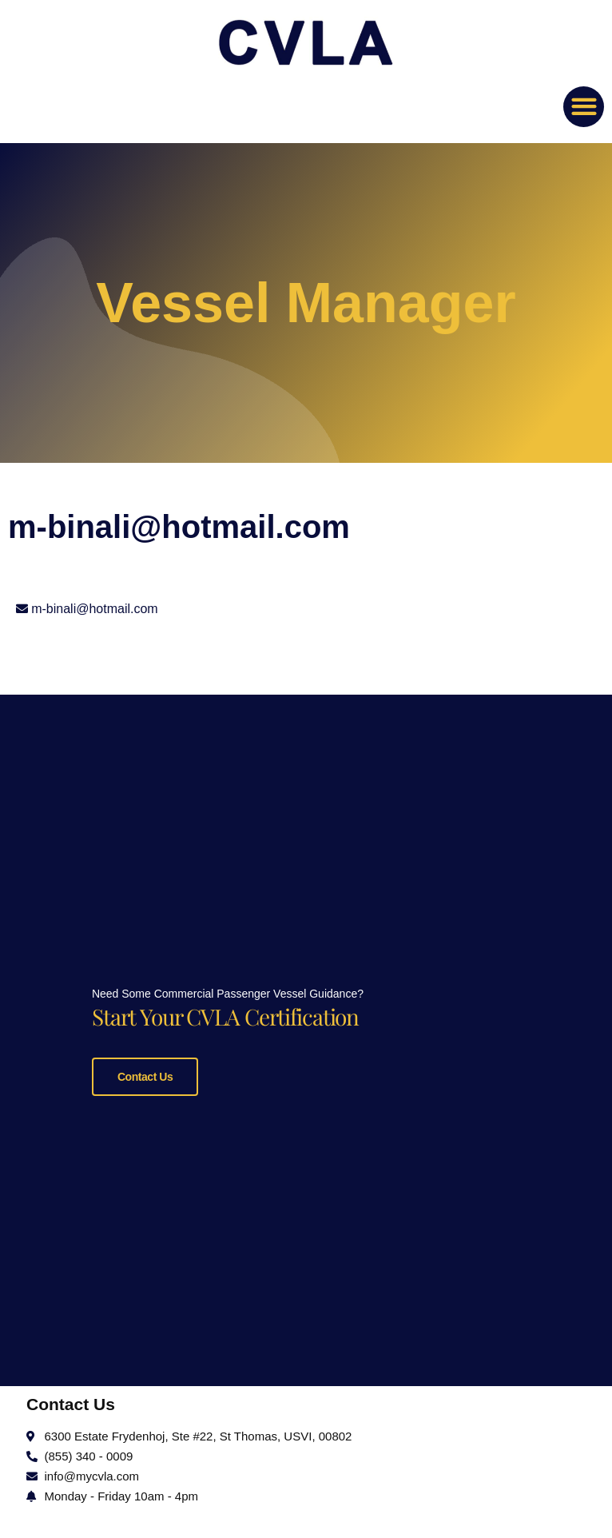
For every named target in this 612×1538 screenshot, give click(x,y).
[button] (583, 106)
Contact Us (145, 1073)
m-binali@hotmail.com (94, 609)
